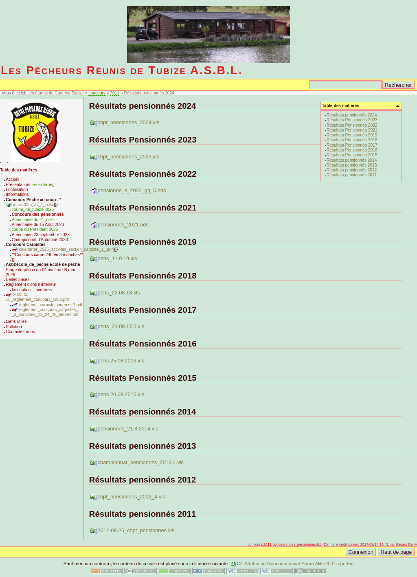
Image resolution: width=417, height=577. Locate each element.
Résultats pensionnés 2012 (352, 170)
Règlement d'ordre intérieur (31, 284)
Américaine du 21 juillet (33, 219)
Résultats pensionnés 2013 (352, 165)
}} (13, 259)
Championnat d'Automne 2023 (40, 239)
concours (96, 93)
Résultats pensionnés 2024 (149, 93)
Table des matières (18, 170)
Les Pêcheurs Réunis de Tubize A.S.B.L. (122, 70)
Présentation (17, 184)
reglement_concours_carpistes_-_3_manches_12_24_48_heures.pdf (45, 312)
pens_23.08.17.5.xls (121, 326)
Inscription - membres (32, 289)
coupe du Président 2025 (35, 229)
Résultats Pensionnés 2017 (352, 145)
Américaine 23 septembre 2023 (41, 235)
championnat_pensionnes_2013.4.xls (141, 462)
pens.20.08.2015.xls (121, 394)
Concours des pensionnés (38, 214)
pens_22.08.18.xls (119, 293)
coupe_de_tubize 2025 (33, 209)
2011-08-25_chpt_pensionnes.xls (136, 530)
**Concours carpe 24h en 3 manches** (47, 254)
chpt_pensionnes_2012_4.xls (131, 497)
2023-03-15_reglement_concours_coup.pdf (37, 297)
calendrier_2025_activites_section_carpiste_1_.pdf (66, 249)
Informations (17, 194)
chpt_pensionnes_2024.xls (129, 122)
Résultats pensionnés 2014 (352, 160)
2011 (114, 93)
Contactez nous (20, 331)
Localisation (17, 189)
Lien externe (40, 184)
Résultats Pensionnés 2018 (352, 140)
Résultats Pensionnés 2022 (352, 125)
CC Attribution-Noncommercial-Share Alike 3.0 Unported (295, 563)
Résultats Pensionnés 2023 (352, 120)
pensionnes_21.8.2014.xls (128, 429)
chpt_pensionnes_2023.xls (129, 157)
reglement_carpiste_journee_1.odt (50, 305)
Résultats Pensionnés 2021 (352, 130)
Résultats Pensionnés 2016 (352, 150)
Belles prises (17, 279)
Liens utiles (16, 321)
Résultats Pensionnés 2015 (352, 155)
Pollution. (14, 327)
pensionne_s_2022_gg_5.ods (132, 190)
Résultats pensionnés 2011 (352, 175)
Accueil (12, 179)
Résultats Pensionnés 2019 (352, 135)
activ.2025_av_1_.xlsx (33, 204)
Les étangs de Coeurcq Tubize (56, 93)
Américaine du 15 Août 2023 (38, 224)
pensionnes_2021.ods (123, 225)
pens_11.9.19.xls (117, 258)
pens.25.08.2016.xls (121, 361)
